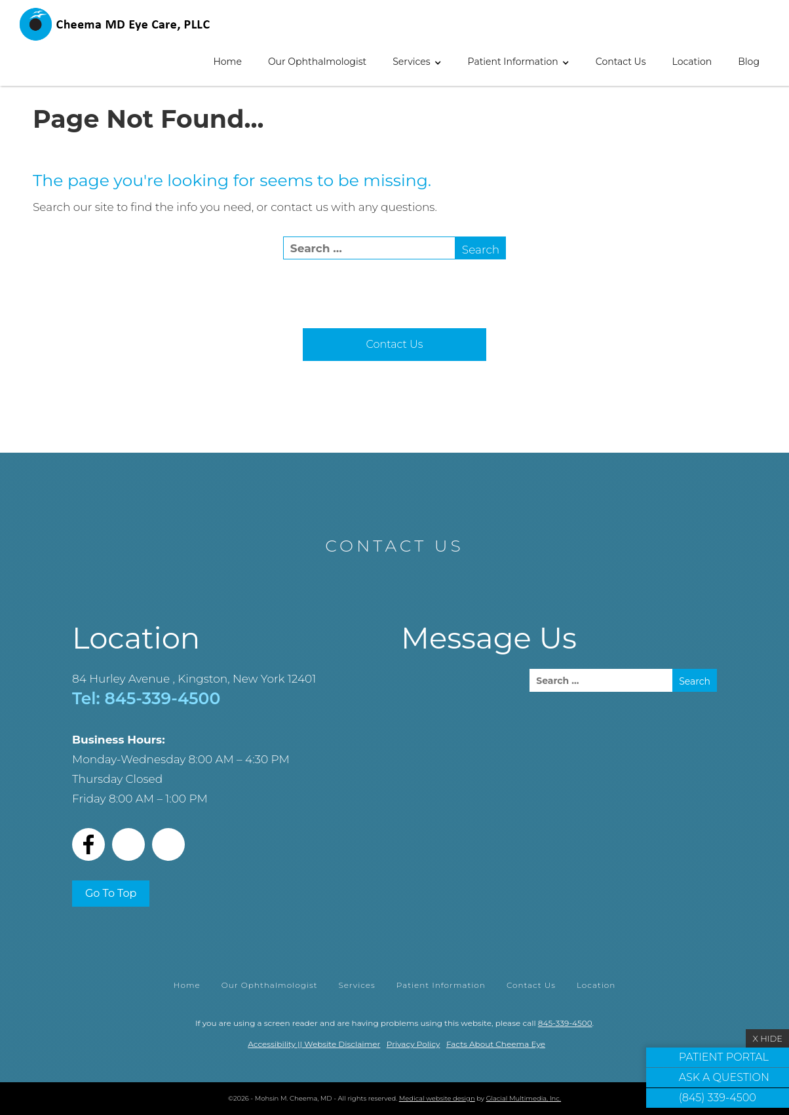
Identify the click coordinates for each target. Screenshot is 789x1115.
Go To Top (110, 893)
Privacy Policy (413, 1044)
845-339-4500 (565, 1023)
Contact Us (621, 61)
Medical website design (437, 1098)
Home (227, 61)
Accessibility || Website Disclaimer (314, 1044)
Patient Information (513, 61)
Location (692, 61)
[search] (369, 247)
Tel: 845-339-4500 (146, 698)
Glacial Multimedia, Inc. (523, 1098)
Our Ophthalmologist (317, 61)
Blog (749, 61)
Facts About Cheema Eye (495, 1044)
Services (411, 61)
